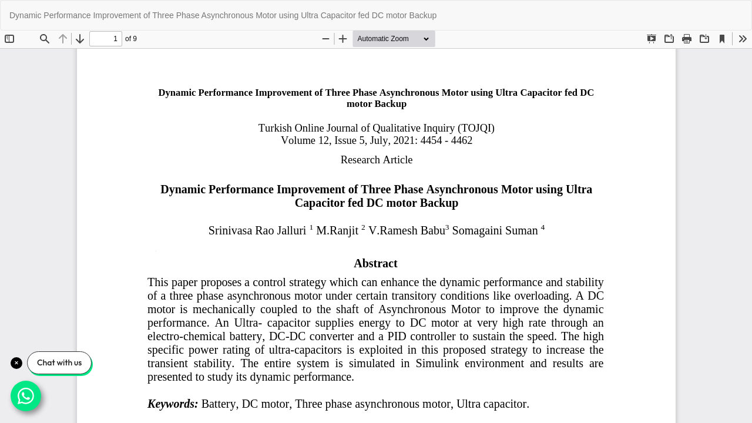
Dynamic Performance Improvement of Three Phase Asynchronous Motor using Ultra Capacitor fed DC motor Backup (223, 15)
